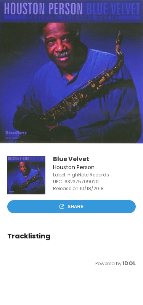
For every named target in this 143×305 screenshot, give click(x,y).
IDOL (129, 263)
